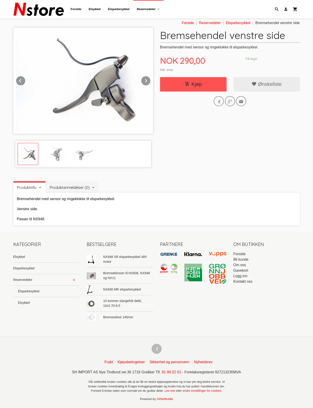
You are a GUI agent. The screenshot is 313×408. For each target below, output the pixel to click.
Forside (76, 9)
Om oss (239, 265)
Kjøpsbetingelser (131, 362)
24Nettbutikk (165, 399)
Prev (25, 80)
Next (150, 80)
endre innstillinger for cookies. (202, 390)
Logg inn (240, 276)
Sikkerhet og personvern (169, 362)
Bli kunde (241, 259)
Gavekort (240, 270)
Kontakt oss (243, 281)
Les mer (170, 390)
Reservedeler (146, 9)
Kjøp (193, 84)
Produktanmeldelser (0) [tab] (70, 187)
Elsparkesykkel (119, 9)
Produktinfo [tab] (26, 187)
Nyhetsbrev (203, 362)
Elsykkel (95, 9)
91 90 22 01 (171, 372)
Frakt (109, 362)
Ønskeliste (267, 84)
